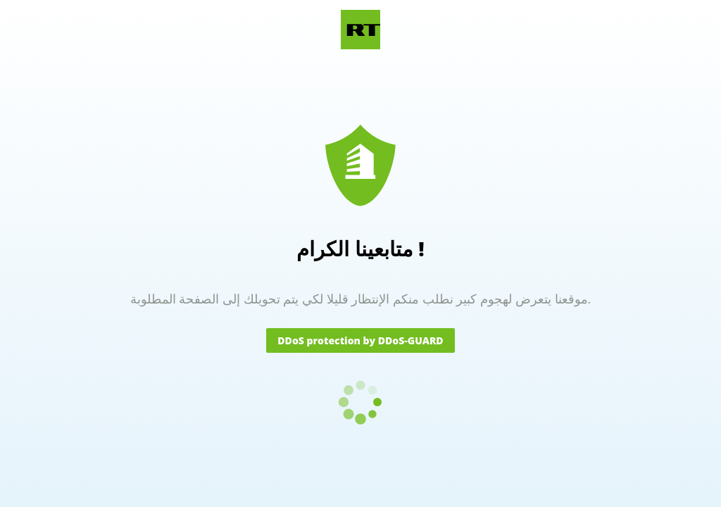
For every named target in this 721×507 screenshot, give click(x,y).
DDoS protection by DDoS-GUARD (360, 340)
